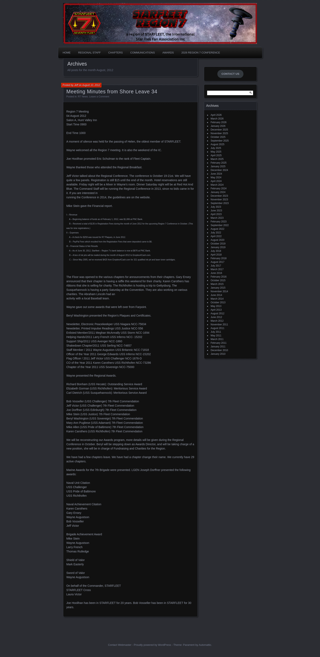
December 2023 (219, 195)
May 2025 (216, 151)
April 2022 (216, 236)
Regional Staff (89, 52)
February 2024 (219, 188)
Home (67, 52)
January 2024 (218, 192)
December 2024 (219, 170)
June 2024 (216, 173)
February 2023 (219, 221)
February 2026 (219, 122)
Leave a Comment (99, 96)
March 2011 (217, 339)
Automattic (205, 644)
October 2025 (218, 137)
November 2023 (219, 199)
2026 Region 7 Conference (200, 52)
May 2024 (216, 177)
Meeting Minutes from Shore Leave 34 (111, 91)
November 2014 (219, 291)
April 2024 (216, 181)
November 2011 (219, 324)
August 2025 (217, 144)
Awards (168, 52)
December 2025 (219, 129)
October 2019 (218, 243)
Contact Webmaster (119, 644)
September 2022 (220, 225)
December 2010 (219, 350)
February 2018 (219, 258)
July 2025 (216, 148)
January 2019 (218, 247)
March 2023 (217, 217)
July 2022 (216, 232)
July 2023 (216, 206)
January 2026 (218, 126)
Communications (142, 52)
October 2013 (218, 302)
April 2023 (216, 214)
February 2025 (219, 162)
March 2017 (217, 269)
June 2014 (216, 295)
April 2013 (216, 309)
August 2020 (217, 240)
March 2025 (217, 159)
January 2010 (218, 353)
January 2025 (218, 166)
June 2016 (216, 273)
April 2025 (216, 155)
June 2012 (216, 317)
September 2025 (220, 140)
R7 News (83, 96)
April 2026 (216, 115)
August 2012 (217, 313)
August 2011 (217, 328)
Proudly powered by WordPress (152, 644)
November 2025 (219, 133)
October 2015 (218, 280)
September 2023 (220, 203)
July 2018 (216, 251)
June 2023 (216, 210)
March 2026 (217, 118)
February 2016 (219, 276)
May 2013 (216, 306)
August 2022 (217, 229)
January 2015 (218, 287)
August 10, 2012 (91, 85)
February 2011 (219, 342)
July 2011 (216, 331)
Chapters (115, 52)
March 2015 (217, 284)
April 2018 (216, 254)
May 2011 (216, 335)
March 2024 (217, 184)
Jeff (76, 85)
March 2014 (217, 298)
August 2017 (217, 262)
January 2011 (218, 346)
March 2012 (217, 320)
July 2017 (216, 265)
